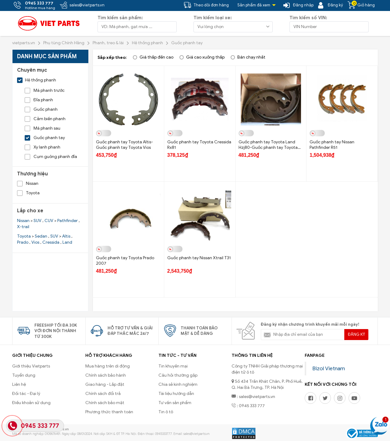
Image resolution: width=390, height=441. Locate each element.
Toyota (28, 192)
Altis (66, 236)
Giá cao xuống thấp (205, 57)
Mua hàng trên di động (107, 366)
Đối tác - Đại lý (26, 393)
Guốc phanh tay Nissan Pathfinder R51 (332, 144)
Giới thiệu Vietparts (31, 366)
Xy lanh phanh (42, 147)
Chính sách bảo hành (105, 375)
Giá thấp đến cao (156, 57)
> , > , (48, 223)
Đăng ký (356, 334)
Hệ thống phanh (36, 80)
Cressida (50, 242)
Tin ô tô (165, 411)
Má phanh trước (45, 90)
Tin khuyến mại (173, 366)
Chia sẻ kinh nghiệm (177, 384)
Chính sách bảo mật (104, 402)
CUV (48, 220)
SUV (37, 220)
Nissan (27, 183)
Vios (35, 242)
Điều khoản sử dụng (31, 402)
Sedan (41, 236)
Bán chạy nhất (251, 57)
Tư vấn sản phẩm (174, 402)
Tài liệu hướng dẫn (176, 393)
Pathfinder (67, 220)
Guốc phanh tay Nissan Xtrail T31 (199, 257)
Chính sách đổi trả (103, 393)
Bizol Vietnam (328, 368)
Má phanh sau (42, 128)
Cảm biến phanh (45, 118)
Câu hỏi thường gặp (177, 375)
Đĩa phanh (39, 99)
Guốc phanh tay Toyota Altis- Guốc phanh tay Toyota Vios (124, 144)
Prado (22, 242)
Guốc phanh (41, 109)
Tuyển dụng (23, 375)
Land (67, 242)
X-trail (23, 226)
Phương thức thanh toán (109, 411)
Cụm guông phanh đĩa (51, 156)
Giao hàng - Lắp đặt (104, 384)
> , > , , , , (45, 239)
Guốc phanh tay (45, 137)
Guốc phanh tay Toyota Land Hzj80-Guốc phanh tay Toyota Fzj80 (268, 147)
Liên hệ (19, 384)
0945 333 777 (40, 426)
